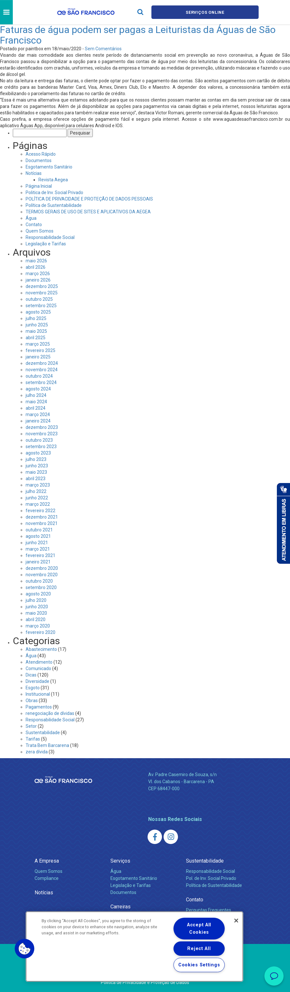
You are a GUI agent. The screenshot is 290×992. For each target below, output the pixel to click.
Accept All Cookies (199, 928)
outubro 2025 (39, 299)
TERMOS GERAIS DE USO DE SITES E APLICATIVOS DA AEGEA (88, 211)
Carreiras (120, 907)
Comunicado (38, 668)
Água (31, 218)
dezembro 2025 (42, 286)
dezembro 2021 (42, 517)
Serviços (120, 861)
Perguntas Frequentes (208, 910)
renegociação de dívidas (50, 713)
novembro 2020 (42, 574)
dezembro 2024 (42, 363)
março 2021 (38, 549)
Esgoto (33, 687)
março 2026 (38, 273)
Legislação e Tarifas (46, 243)
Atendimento (39, 662)
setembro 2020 (41, 587)
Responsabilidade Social (50, 237)
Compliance (47, 878)
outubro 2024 (39, 376)
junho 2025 (37, 324)
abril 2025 (35, 337)
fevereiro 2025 (40, 350)
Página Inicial (39, 186)
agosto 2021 (38, 536)
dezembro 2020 (42, 568)
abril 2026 (35, 267)
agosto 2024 (38, 388)
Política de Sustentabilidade (54, 205)
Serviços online (205, 12)
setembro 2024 (41, 382)
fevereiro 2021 (40, 555)
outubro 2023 (39, 440)
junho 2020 (37, 606)
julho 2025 (36, 318)
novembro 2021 (42, 523)
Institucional (38, 694)
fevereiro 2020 (40, 632)
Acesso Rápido (41, 154)
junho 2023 (37, 465)
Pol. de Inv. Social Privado (211, 878)
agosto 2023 (38, 452)
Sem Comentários (103, 48)
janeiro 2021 (38, 561)
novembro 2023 (42, 433)
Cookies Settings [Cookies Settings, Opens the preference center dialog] (199, 965)
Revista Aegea (53, 179)
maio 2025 (36, 331)
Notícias (34, 173)
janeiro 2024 (38, 420)
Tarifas (33, 739)
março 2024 (38, 414)
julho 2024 (36, 395)
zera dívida (37, 751)
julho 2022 (36, 491)
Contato (34, 224)
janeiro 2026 (38, 280)
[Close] (236, 921)
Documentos (39, 160)
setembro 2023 (41, 446)
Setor (31, 726)
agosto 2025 (38, 312)
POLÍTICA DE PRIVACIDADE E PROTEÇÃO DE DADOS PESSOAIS (89, 198)
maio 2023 (36, 472)
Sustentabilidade (43, 732)
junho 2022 (37, 497)
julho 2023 (36, 459)
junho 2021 (37, 542)
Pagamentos (39, 706)
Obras (32, 700)
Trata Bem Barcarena (47, 745)
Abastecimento (41, 649)
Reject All (199, 948)
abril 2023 (35, 478)
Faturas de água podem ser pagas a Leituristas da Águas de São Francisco (138, 35)
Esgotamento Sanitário (49, 166)
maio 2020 (36, 613)
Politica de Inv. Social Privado (54, 192)
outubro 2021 (39, 529)
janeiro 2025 (38, 356)
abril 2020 (35, 619)
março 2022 (38, 504)
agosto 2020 (38, 593)
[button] (24, 949)
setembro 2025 (41, 305)
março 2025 (38, 344)
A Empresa (47, 861)
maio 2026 (36, 260)
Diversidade (37, 681)
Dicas (31, 674)
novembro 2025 (42, 292)
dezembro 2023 (42, 427)
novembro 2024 (42, 369)
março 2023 (38, 485)
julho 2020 (36, 600)
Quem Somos (39, 231)
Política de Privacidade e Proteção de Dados (145, 982)
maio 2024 (36, 401)
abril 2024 (35, 408)
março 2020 (38, 625)
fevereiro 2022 (40, 510)
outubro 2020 (39, 581)
